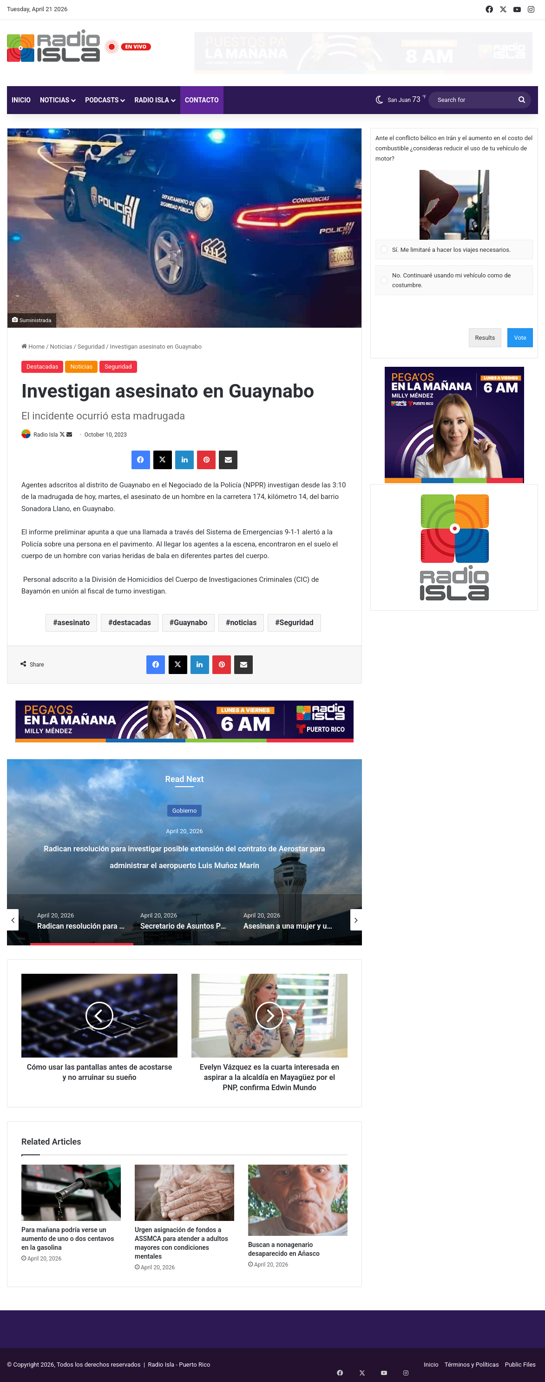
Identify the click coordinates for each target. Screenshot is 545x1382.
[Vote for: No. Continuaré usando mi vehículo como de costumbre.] (454, 280)
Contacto (202, 100)
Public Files (520, 1365)
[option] (184, 853)
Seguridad (91, 346)
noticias (243, 623)
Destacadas (42, 366)
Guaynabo (190, 623)
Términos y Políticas (472, 1365)
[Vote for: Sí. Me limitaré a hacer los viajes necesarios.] (454, 215)
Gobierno (184, 811)
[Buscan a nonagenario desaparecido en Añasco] (298, 1200)
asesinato (74, 623)
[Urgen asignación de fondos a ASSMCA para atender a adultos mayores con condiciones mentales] (184, 1193)
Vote (520, 337)
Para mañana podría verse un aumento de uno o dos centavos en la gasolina (67, 1239)
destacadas (131, 623)
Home (33, 346)
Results (485, 337)
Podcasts (101, 100)
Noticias (54, 100)
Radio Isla (151, 100)
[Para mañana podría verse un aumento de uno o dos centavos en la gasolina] (71, 1193)
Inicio (21, 100)
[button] (454, 205)
